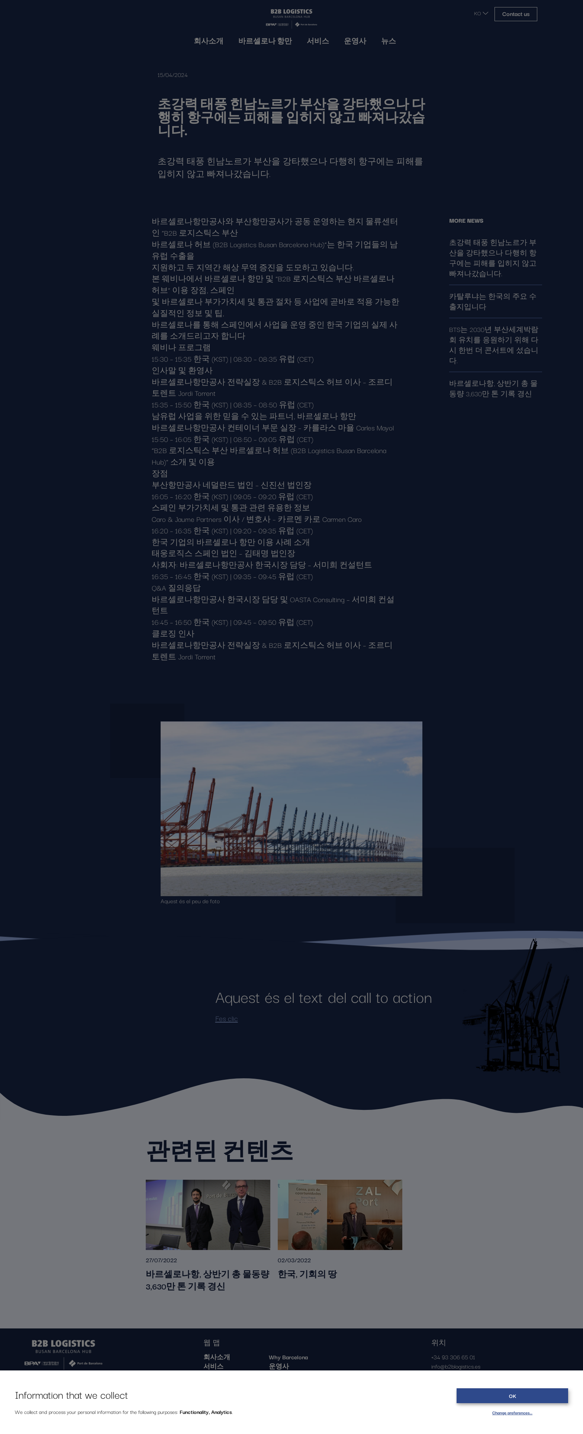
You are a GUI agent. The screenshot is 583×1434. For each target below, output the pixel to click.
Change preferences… (512, 1412)
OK (512, 1396)
